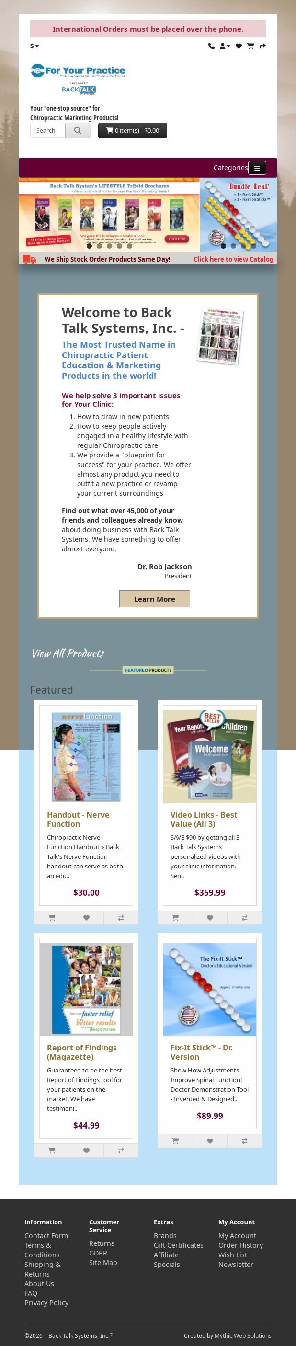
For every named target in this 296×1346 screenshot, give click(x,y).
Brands (165, 1235)
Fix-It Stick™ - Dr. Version (202, 1052)
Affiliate (166, 1254)
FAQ (30, 1293)
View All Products (66, 653)
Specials (167, 1264)
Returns (101, 1243)
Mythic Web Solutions (243, 1336)
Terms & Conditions (42, 1250)
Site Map (103, 1262)
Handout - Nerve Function (78, 819)
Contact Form (46, 1235)
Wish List (232, 1254)
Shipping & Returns (42, 1269)
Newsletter (235, 1264)
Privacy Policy (46, 1302)
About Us (39, 1283)
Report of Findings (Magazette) (82, 1052)
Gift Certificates (179, 1245)
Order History (240, 1245)
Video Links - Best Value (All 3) (204, 819)
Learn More (154, 599)
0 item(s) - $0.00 (132, 130)
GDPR (98, 1252)
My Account (237, 1235)
